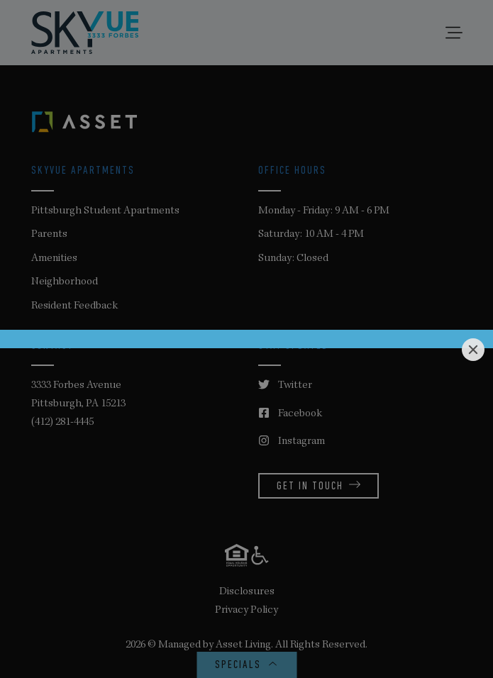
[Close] (473, 349)
